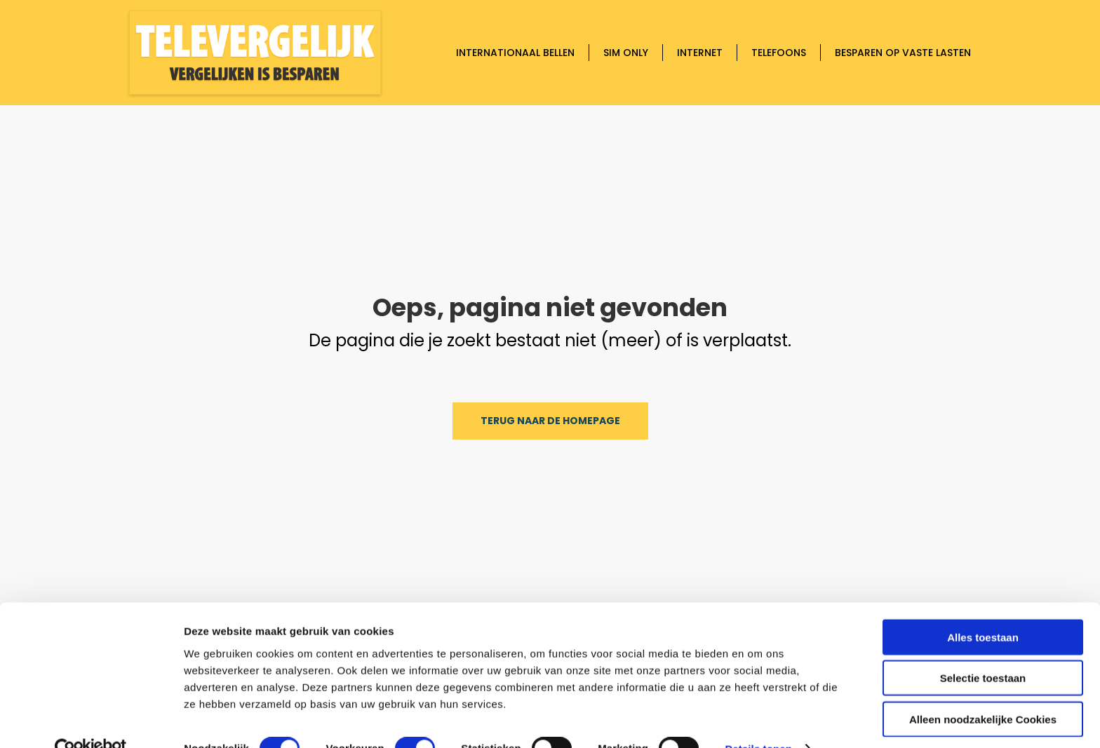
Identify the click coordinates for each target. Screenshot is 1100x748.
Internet (700, 53)
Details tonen (758, 720)
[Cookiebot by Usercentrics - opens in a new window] (90, 720)
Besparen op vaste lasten (903, 53)
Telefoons (778, 53)
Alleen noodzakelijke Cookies (983, 690)
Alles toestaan (983, 608)
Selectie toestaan (983, 649)
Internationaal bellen (515, 53)
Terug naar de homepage (550, 421)
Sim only (625, 53)
